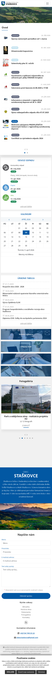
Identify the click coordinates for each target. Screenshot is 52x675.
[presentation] (25, 149)
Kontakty (26, 617)
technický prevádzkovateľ (32, 653)
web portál (43, 649)
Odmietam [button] (41, 672)
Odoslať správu (26, 596)
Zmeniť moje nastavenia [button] (26, 672)
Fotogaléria (26, 615)
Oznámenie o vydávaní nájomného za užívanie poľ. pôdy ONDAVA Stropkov (27, 76)
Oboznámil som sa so (23, 590)
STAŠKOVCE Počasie (26, 265)
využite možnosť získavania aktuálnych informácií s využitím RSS (24, 647)
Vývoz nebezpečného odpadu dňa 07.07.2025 (30, 112)
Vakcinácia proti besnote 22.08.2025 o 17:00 (29, 88)
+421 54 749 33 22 (27, 633)
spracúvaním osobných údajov (32, 590)
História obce (26, 609)
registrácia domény (35, 651)
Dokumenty (26, 612)
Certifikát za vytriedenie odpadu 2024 (27, 138)
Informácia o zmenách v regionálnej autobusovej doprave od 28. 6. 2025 (26, 101)
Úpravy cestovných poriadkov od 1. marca (29, 39)
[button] (24, 153)
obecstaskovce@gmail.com (27, 637)
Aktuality (26, 607)
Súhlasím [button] (10, 672)
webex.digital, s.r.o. (17, 651)
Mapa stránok (34, 649)
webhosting (6, 651)
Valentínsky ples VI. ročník (22, 63)
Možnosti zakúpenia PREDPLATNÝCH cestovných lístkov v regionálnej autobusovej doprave (30, 127)
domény (26, 651)
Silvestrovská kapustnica (22, 51)
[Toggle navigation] (47, 3)
